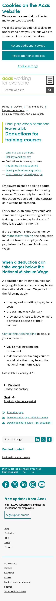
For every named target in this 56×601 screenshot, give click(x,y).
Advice (18, 106)
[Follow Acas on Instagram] (32, 484)
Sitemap (8, 586)
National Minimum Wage (16, 457)
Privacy (7, 577)
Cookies (8, 568)
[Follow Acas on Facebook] (5, 484)
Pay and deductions (13, 110)
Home (5, 106)
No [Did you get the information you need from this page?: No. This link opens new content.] (33, 472)
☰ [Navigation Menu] (50, 80)
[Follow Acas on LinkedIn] (23, 484)
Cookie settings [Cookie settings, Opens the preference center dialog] (28, 66)
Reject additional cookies (28, 56)
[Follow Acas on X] (14, 484)
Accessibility (10, 563)
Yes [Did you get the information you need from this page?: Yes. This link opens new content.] (24, 472)
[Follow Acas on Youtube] (41, 484)
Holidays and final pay (18, 157)
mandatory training (20, 236)
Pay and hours (35, 106)
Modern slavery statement (17, 582)
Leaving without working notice (23, 170)
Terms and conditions (15, 591)
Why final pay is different (20, 152)
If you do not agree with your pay (24, 174)
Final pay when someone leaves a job (23, 114)
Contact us (9, 533)
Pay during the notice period (22, 165)
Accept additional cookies (28, 45)
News (7, 542)
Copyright (9, 572)
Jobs (6, 537)
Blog (6, 528)
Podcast (8, 547)
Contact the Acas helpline (19, 334)
